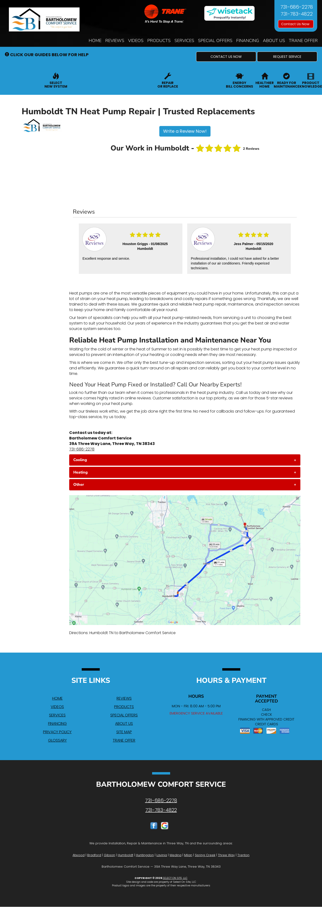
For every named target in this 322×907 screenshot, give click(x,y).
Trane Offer (303, 40)
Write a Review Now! (185, 131)
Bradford (94, 855)
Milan (188, 855)
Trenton (243, 855)
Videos (135, 40)
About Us (274, 40)
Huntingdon (145, 855)
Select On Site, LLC (175, 878)
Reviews (114, 40)
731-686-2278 (81, 449)
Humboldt (125, 855)
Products (159, 40)
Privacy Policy (57, 732)
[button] (226, 57)
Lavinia (161, 855)
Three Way (226, 855)
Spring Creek (205, 855)
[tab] (185, 460)
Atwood (79, 855)
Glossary (57, 740)
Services (184, 40)
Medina (175, 855)
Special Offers (215, 40)
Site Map (124, 732)
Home (95, 40)
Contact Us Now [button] (295, 24)
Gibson (109, 855)
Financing (247, 40)
